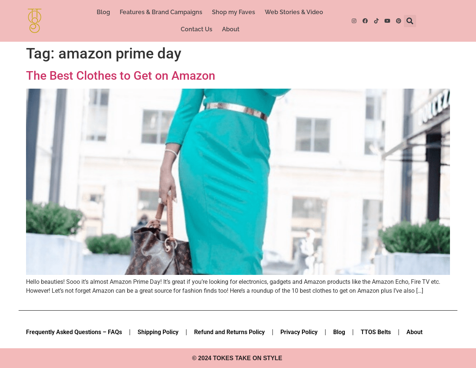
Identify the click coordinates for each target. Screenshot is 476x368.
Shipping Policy (158, 332)
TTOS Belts (376, 332)
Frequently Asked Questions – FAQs (74, 332)
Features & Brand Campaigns (161, 12)
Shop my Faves (233, 12)
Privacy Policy (299, 332)
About (230, 29)
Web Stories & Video (294, 12)
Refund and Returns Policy (229, 332)
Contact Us (196, 29)
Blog (103, 12)
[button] (410, 21)
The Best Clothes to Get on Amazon (120, 76)
